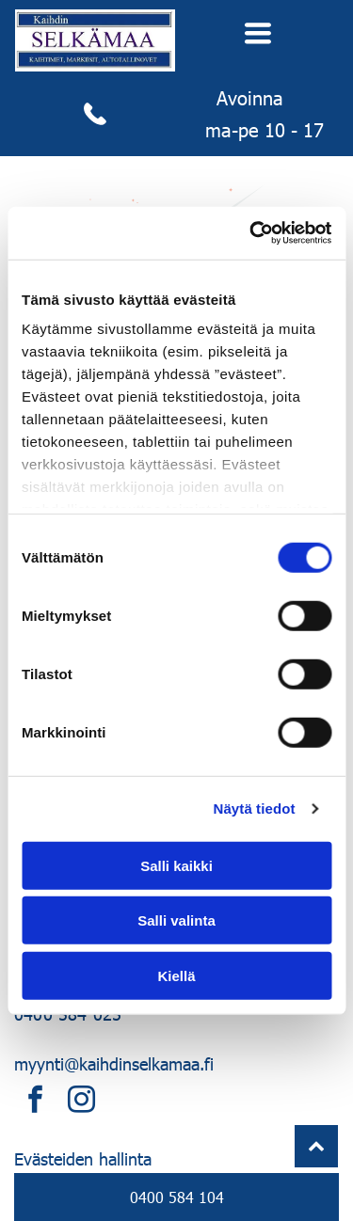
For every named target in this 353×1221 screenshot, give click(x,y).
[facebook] (35, 1102)
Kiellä (176, 975)
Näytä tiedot (255, 809)
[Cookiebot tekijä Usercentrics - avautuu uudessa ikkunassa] (251, 233)
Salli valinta (176, 920)
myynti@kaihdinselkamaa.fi (114, 1063)
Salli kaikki (176, 865)
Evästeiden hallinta (83, 1158)
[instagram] (81, 1102)
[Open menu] (258, 33)
